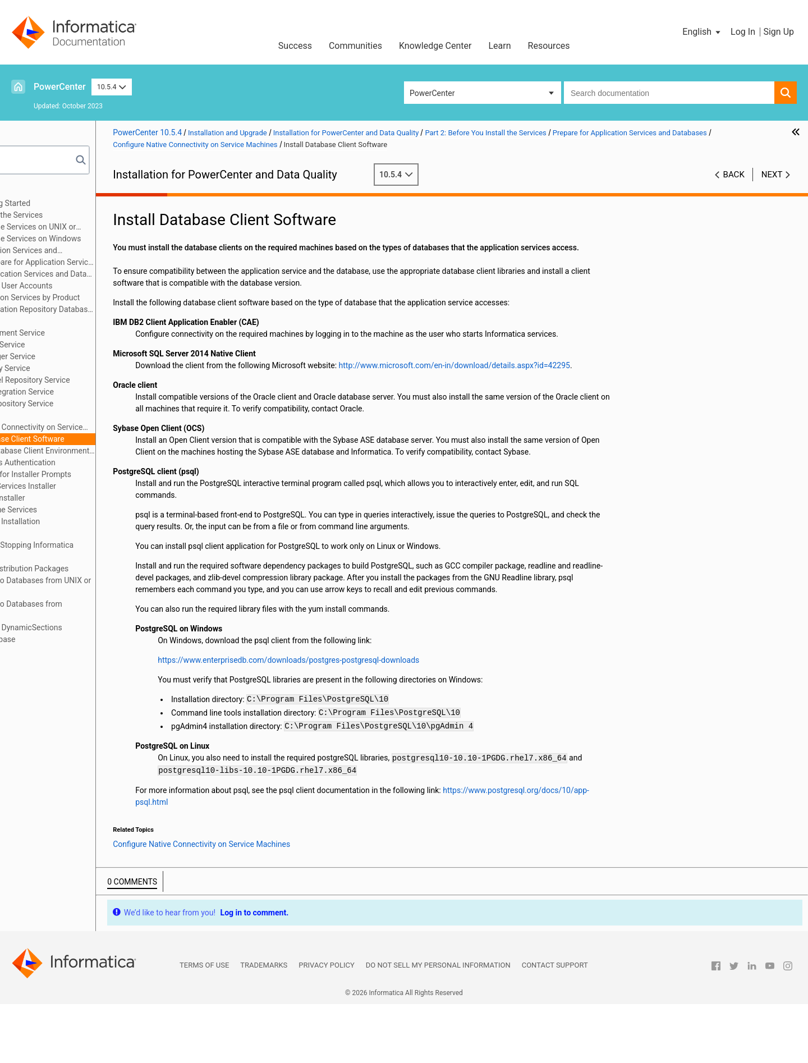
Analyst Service (74, 321)
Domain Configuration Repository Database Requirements (117, 310)
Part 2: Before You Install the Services (84, 214)
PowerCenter (60, 86)
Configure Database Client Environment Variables (129, 450)
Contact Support (555, 1024)
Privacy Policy (326, 1024)
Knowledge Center (435, 45)
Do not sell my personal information (438, 1024)
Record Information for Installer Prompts (106, 474)
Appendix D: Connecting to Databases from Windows (94, 609)
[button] (702, 32)
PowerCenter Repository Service (103, 403)
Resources (549, 45)
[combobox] (669, 92)
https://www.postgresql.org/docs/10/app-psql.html (331, 860)
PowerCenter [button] (432, 93)
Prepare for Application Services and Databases (94, 251)
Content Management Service (99, 332)
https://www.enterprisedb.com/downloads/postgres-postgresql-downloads (395, 718)
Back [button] (734, 174)
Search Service (73, 415)
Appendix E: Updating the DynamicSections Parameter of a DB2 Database (93, 633)
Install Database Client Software (114, 438)
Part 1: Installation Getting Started (78, 203)
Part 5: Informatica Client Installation (82, 521)
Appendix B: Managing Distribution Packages (97, 568)
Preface (32, 191)
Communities (355, 45)
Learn (500, 45)
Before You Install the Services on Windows (111, 238)
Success (295, 45)
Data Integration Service (88, 344)
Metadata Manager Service (94, 356)
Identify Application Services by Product (116, 297)
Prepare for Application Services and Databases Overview (124, 273)
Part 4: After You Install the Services (81, 509)
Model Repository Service (91, 368)
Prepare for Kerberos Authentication (98, 462)
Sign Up (778, 31)
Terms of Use (204, 1024)
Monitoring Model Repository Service (111, 379)
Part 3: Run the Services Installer (75, 497)
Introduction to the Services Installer (99, 486)
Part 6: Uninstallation (55, 533)
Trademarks (263, 1024)
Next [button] (772, 174)
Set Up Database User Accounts (102, 285)
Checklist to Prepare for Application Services (124, 262)
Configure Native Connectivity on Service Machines (112, 428)
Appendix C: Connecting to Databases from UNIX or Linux (108, 586)
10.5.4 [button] (111, 87)
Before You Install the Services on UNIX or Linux (103, 227)
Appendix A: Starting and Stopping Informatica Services (99, 550)
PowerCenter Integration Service (103, 391)
